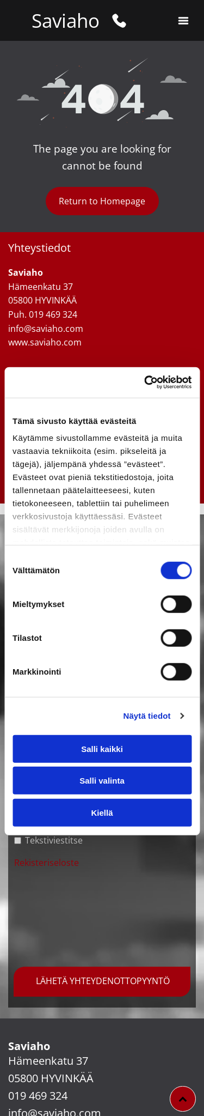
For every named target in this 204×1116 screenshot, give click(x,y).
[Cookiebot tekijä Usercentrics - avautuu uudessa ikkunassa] (145, 382)
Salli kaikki (102, 749)
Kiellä (102, 812)
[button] (183, 21)
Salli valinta (102, 780)
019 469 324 (37, 1095)
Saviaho (66, 20)
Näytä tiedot (147, 715)
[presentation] (58, 916)
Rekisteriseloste (46, 863)
